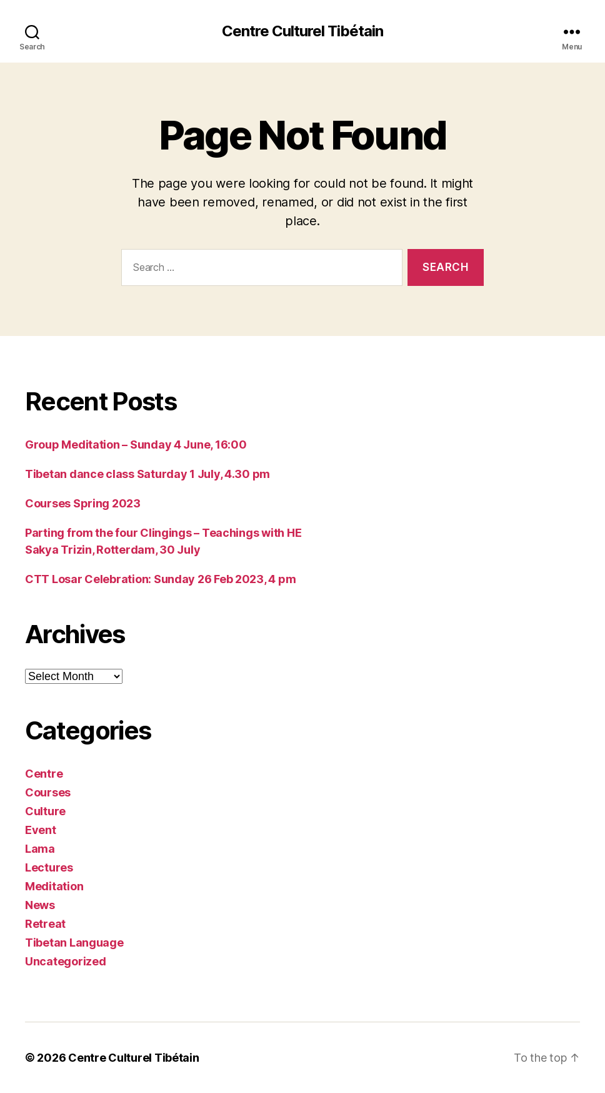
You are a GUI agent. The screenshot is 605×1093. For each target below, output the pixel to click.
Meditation (54, 886)
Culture (45, 811)
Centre (43, 773)
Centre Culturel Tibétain (302, 31)
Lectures (49, 867)
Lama (40, 848)
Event (40, 829)
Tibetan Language (74, 942)
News (40, 905)
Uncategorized (65, 961)
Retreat (45, 923)
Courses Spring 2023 (83, 503)
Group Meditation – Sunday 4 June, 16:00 (135, 444)
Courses (48, 792)
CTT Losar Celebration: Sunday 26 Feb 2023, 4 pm (160, 579)
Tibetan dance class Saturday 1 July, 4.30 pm (147, 473)
